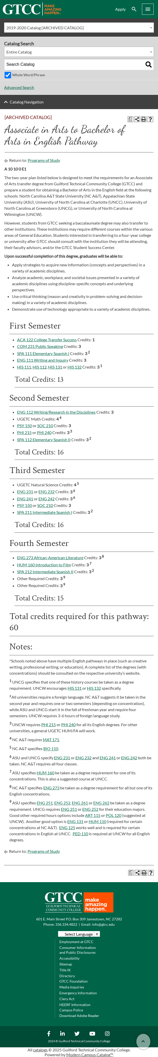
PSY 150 (24, 425)
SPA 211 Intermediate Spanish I (44, 512)
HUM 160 (45, 772)
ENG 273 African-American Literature (50, 557)
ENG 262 (101, 803)
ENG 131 (75, 821)
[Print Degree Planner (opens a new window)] (130, 119)
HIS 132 (75, 366)
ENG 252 (62, 803)
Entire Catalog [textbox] (19, 51)
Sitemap (65, 964)
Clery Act (66, 999)
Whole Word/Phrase (28, 75)
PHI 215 (24, 432)
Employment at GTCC (76, 941)
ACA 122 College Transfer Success (47, 339)
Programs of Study (44, 160)
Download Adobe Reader (79, 1015)
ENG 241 (25, 498)
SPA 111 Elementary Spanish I (43, 353)
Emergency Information (78, 993)
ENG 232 (46, 491)
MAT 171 (51, 739)
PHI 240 (44, 432)
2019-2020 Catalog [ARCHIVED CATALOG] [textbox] (45, 27)
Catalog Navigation (27, 101)
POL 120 (113, 815)
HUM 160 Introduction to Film (44, 564)
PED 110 (80, 833)
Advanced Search (19, 87)
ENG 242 (46, 498)
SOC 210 (45, 425)
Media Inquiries (71, 987)
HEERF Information (74, 1004)
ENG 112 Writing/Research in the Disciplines (56, 412)
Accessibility (69, 958)
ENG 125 (67, 827)
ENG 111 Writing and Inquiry (42, 360)
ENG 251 (45, 803)
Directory (67, 976)
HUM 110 (97, 821)
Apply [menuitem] (120, 9)
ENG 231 (25, 491)
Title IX (65, 970)
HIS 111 (24, 366)
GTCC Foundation (73, 981)
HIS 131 (55, 366)
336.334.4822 (66, 924)
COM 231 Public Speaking (40, 346)
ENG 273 (51, 787)
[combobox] (79, 27)
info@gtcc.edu (103, 924)
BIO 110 (50, 748)
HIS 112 (40, 366)
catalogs (40, 1049)
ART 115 (92, 815)
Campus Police (71, 1010)
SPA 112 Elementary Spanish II (44, 439)
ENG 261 (80, 803)
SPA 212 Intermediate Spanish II (45, 571)
